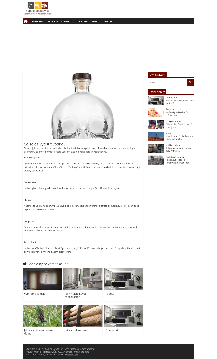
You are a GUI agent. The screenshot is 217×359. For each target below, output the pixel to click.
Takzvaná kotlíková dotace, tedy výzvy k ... (179, 149)
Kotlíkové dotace (174, 145)
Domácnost (37, 21)
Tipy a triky (82, 21)
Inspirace (66, 21)
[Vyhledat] (190, 82)
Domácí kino (113, 330)
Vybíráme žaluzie (34, 293)
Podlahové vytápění (175, 157)
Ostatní (107, 21)
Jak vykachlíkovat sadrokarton (75, 295)
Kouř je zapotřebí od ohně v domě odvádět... (179, 137)
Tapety (109, 293)
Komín (169, 133)
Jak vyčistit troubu (174, 121)
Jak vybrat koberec (76, 330)
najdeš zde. (72, 354)
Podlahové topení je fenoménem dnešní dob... (178, 161)
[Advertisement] (108, 47)
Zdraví (95, 21)
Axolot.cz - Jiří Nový (59, 348)
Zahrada (53, 21)
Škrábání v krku (173, 109)
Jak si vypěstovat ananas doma (39, 331)
